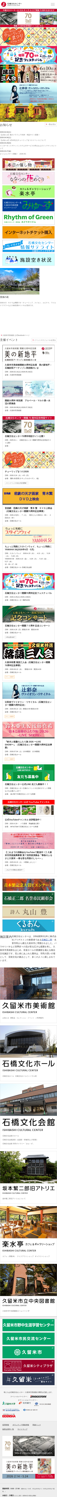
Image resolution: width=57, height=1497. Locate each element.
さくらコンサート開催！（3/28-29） (13, 154)
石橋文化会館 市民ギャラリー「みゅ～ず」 (18, 1144)
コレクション (21, 1018)
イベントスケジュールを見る (45, 340)
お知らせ (5, 1018)
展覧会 (12, 1018)
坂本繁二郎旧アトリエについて (14, 1199)
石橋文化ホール (8, 1076)
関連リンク (37, 1425)
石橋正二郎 (47, 940)
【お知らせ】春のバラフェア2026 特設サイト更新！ (20, 135)
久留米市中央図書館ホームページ (14, 1311)
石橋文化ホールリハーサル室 (26, 1076)
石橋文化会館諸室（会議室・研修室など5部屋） (20, 1140)
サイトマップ (22, 1429)
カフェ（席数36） (9, 1256)
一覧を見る (51, 124)
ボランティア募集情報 (21, 1425)
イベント (30, 1018)
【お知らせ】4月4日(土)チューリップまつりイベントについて (23, 140)
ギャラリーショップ (42, 1256)
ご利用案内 (39, 1018)
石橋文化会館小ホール (10, 1136)
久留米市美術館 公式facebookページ (16, 335)
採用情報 (5, 1425)
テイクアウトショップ (25, 1256)
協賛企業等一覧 (8, 1429)
